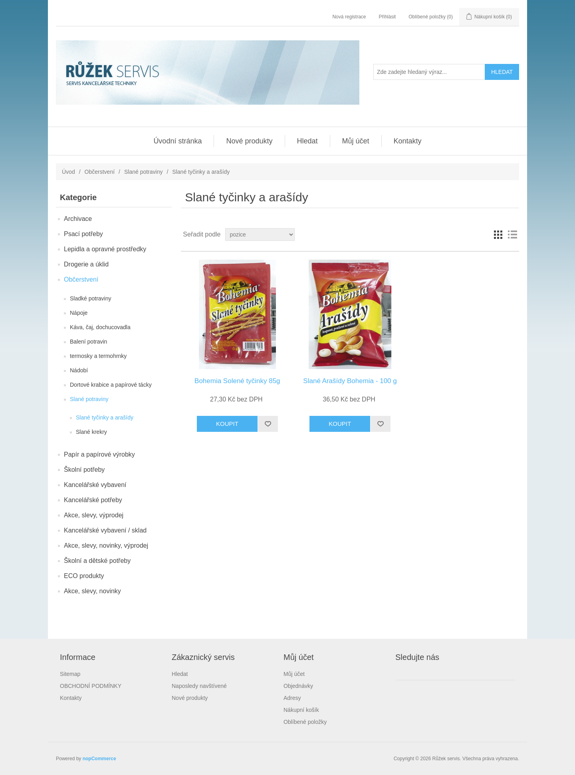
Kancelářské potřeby (93, 500)
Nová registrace (349, 17)
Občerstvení (100, 172)
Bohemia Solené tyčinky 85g (237, 381)
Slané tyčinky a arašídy (104, 417)
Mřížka (498, 234)
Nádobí (79, 370)
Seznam (512, 234)
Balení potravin (88, 341)
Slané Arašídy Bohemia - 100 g (350, 381)
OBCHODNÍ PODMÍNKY (90, 686)
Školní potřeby (84, 469)
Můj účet (355, 141)
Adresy (292, 698)
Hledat (307, 141)
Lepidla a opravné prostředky (105, 249)
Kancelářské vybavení (95, 484)
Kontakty (408, 141)
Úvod (68, 172)
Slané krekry (91, 432)
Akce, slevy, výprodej (93, 515)
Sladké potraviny (90, 298)
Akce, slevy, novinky (92, 591)
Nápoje (78, 313)
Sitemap (70, 674)
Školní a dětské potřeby (97, 560)
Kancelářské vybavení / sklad (105, 530)
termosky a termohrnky (98, 356)
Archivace (78, 218)
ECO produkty (84, 575)
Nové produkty (249, 141)
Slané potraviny (143, 172)
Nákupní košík (301, 710)
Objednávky (298, 686)
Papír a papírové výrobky (99, 454)
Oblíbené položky (305, 722)
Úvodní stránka (177, 141)
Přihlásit (387, 17)
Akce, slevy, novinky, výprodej (106, 545)
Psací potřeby (83, 234)
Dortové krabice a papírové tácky (111, 385)
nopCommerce (99, 758)
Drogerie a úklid (86, 264)
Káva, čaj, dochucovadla (100, 327)
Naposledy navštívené (199, 686)
